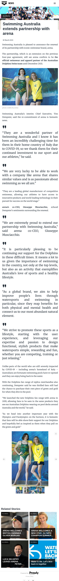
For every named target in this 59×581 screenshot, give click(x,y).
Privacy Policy (29, 576)
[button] (56, 433)
